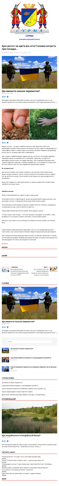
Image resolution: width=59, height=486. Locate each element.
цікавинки (24, 52)
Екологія (18, 52)
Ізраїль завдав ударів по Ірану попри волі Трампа (17, 392)
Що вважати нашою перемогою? (21, 90)
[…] (56, 102)
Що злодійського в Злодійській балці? (21, 435)
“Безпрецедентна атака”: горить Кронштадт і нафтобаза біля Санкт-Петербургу (27, 464)
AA (12, 52)
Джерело (5, 243)
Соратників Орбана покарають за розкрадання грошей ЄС (31, 358)
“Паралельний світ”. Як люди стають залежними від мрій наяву (21, 457)
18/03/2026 (6, 52)
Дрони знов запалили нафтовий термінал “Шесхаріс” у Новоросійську (23, 395)
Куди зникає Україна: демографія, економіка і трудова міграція (21, 473)
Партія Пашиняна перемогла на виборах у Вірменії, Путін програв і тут (34, 367)
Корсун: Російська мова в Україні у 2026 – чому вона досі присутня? (23, 460)
